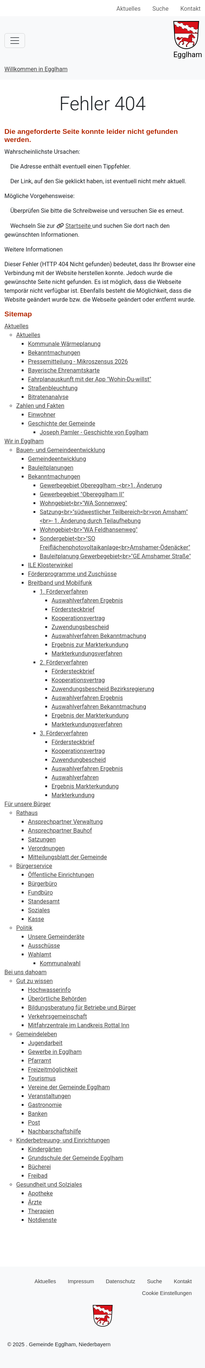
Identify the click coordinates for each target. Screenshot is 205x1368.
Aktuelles (128, 8)
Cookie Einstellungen (167, 1293)
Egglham (188, 40)
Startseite (79, 225)
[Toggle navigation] (14, 40)
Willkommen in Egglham (36, 69)
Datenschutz (120, 1281)
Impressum (81, 1281)
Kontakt (190, 8)
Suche (160, 8)
